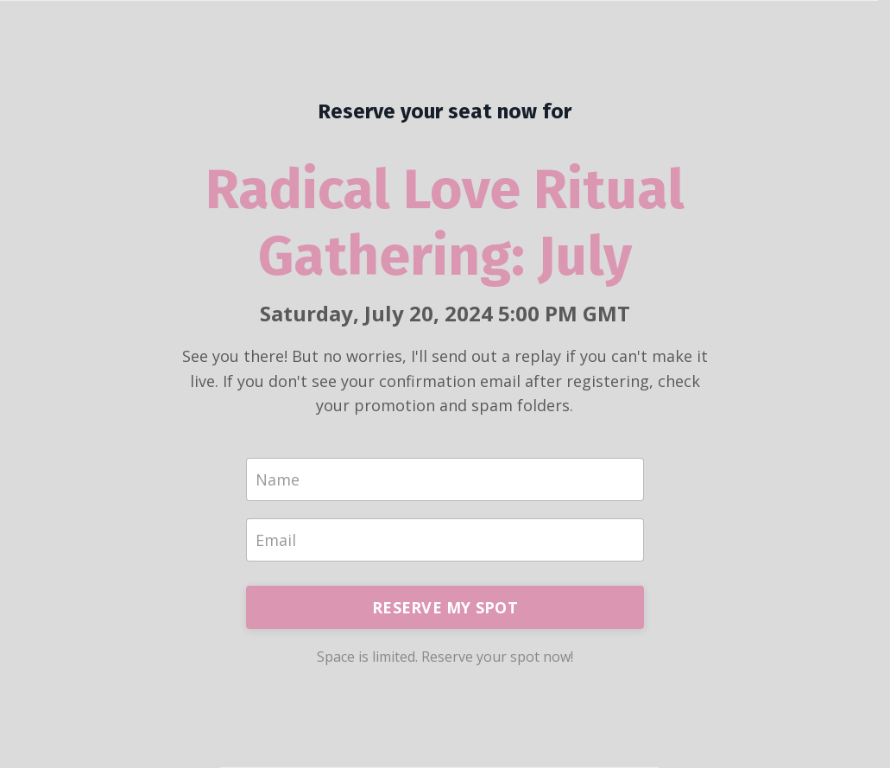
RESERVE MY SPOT (445, 607)
